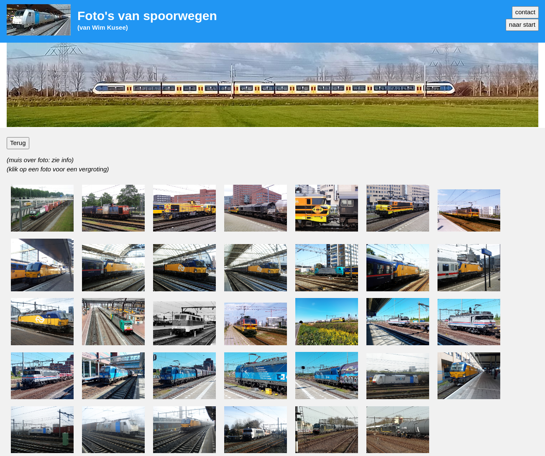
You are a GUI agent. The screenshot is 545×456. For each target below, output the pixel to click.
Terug (18, 142)
